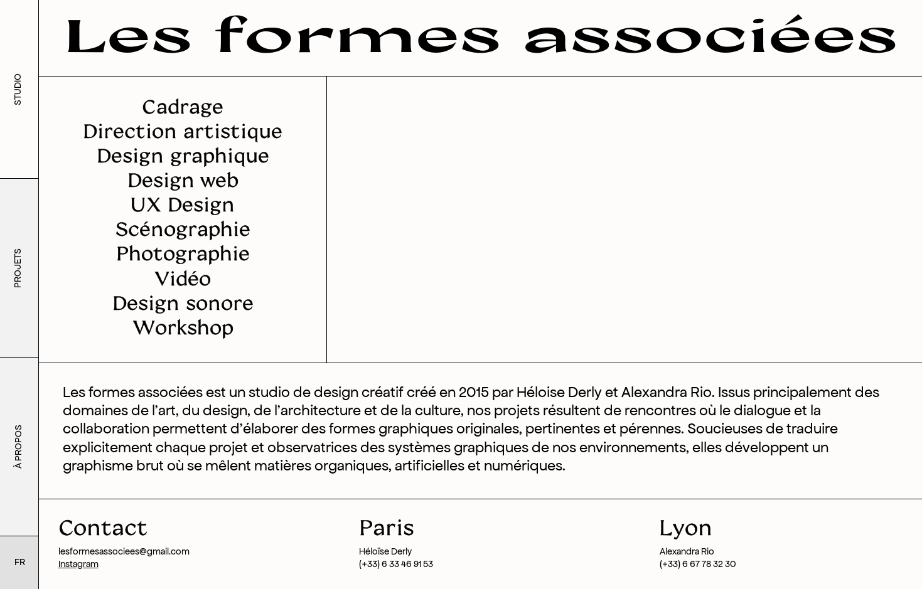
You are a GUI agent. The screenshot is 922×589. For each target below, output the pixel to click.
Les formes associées (480, 33)
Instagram (78, 564)
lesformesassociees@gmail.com (124, 551)
